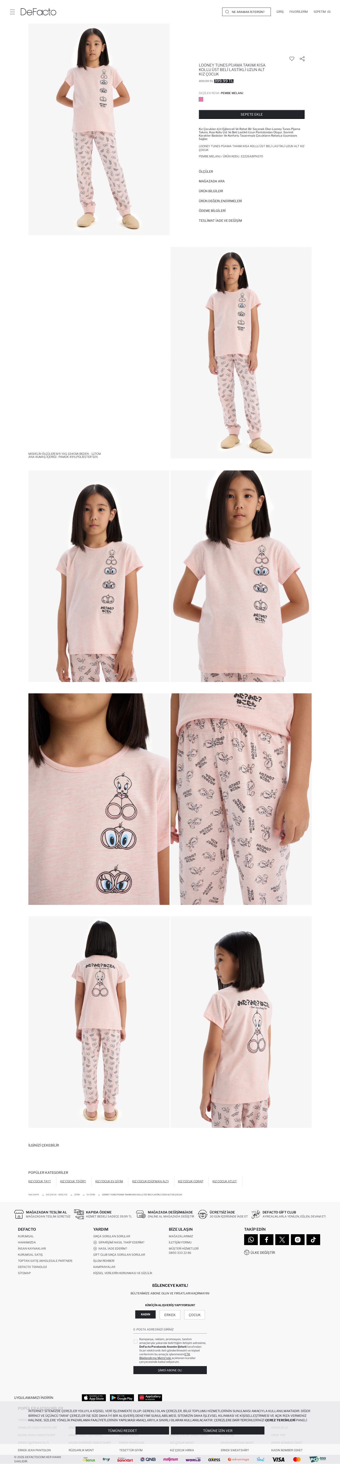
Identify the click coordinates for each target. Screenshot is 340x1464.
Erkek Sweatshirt (235, 1450)
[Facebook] (266, 1239)
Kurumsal (26, 1236)
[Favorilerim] (298, 12)
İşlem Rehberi (103, 1261)
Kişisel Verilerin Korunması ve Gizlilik (122, 1273)
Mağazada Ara (212, 181)
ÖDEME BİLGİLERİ (212, 211)
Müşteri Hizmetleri (184, 1248)
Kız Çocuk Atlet (224, 1181)
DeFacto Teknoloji (32, 1267)
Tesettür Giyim (131, 1450)
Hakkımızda (27, 1242)
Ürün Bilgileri (211, 191)
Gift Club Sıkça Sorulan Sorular (119, 1254)
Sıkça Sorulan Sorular (111, 1236)
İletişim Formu (180, 1242)
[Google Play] (122, 1397)
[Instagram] (298, 1239)
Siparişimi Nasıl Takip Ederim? (118, 1242)
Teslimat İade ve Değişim (220, 220)
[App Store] (94, 1397)
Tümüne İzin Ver (218, 1431)
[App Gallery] (150, 1397)
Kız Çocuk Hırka (182, 1450)
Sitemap (24, 1273)
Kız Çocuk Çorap (190, 1181)
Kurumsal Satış (30, 1254)
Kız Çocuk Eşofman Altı (150, 1181)
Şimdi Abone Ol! (170, 1370)
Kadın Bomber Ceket (287, 1450)
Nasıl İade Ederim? (110, 1249)
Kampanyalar (104, 1267)
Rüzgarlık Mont (81, 1450)
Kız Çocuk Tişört (73, 1181)
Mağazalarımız (181, 1236)
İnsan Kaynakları (32, 1248)
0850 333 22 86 (180, 1253)
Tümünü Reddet (122, 1431)
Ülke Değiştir (263, 1253)
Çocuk (195, 1315)
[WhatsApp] (251, 1239)
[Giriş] (280, 12)
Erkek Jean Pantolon (34, 1450)
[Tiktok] (313, 1239)
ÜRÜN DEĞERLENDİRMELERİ (220, 201)
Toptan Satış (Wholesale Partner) (45, 1261)
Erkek (170, 1315)
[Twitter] (282, 1239)
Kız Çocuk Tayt (39, 1181)
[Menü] (12, 12)
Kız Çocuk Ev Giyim (109, 1181)
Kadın (145, 1314)
